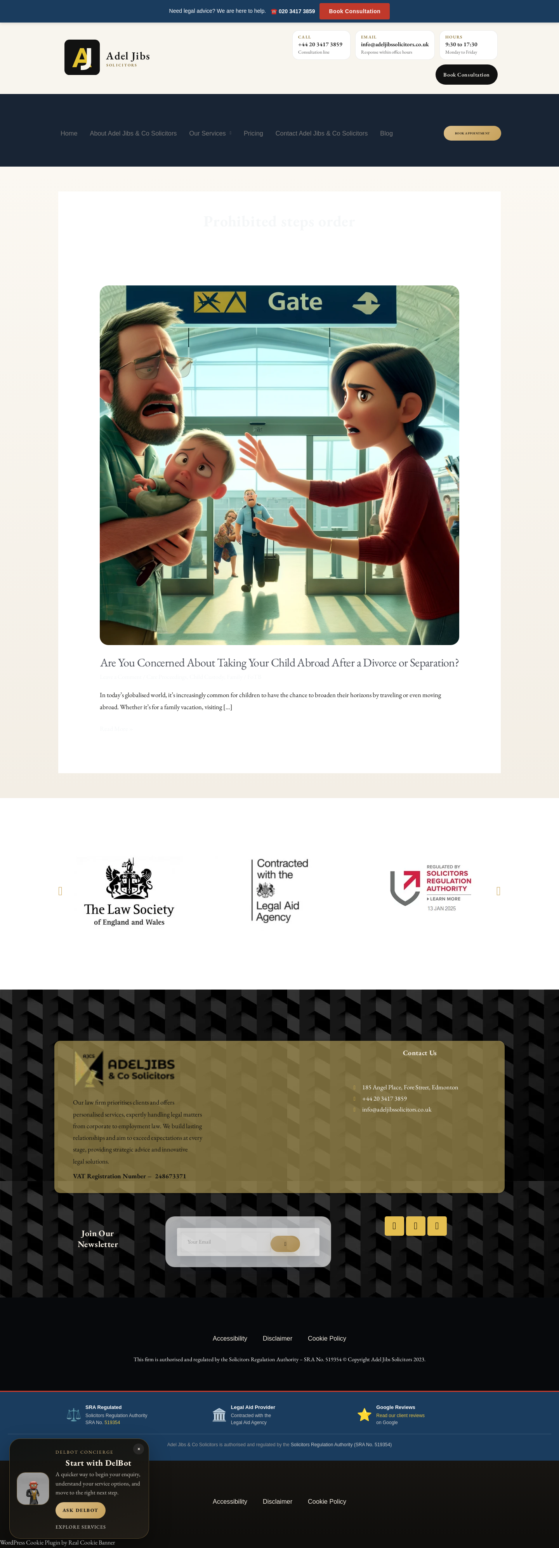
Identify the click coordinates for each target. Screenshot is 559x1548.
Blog (386, 133)
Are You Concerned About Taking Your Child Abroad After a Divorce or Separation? (279, 662)
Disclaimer (277, 1338)
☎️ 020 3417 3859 (293, 11)
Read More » (116, 728)
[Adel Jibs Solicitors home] (141, 57)
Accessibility (230, 1338)
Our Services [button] (210, 133)
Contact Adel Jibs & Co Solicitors (322, 133)
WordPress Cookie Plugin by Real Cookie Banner (57, 1542)
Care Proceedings (166, 677)
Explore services (81, 1527)
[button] (60, 891)
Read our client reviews (400, 1415)
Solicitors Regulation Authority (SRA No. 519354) (341, 1444)
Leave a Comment (121, 677)
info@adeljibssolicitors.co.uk (395, 44)
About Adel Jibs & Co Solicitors (133, 133)
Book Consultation (354, 11)
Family (235, 677)
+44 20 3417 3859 (320, 44)
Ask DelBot (80, 1510)
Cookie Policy (327, 1338)
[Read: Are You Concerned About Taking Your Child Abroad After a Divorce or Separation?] (280, 464)
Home (69, 133)
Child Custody (206, 677)
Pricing (253, 133)
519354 (112, 1422)
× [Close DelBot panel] (138, 1448)
